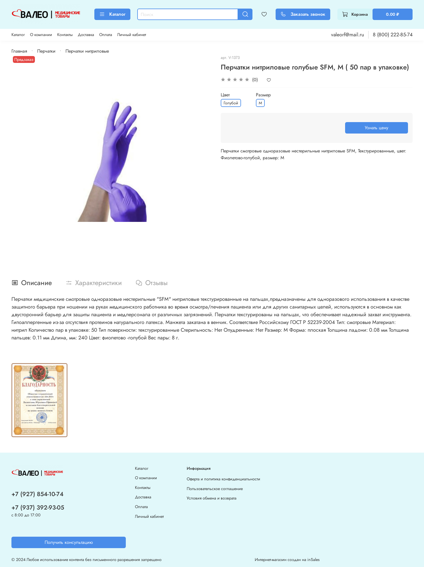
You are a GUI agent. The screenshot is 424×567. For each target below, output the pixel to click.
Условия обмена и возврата (211, 498)
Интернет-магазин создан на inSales (287, 559)
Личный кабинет (131, 34)
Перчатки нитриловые (87, 51)
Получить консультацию (69, 542)
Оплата (105, 34)
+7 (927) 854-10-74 (37, 494)
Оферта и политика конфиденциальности (223, 479)
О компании (41, 34)
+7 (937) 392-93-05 (37, 507)
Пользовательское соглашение (215, 489)
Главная (19, 51)
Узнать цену (376, 127)
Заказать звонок (302, 14)
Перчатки (46, 51)
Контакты (65, 34)
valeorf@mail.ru (347, 34)
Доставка (86, 34)
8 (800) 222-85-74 (393, 34)
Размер (263, 95)
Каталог (112, 14)
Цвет (225, 95)
